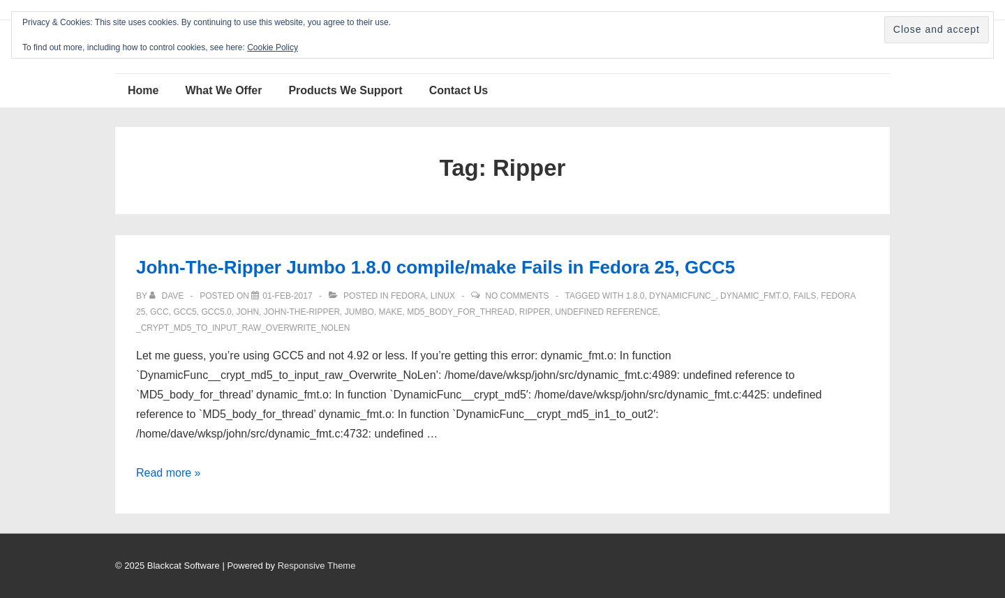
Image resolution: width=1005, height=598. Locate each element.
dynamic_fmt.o (754, 296)
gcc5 (184, 312)
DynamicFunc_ (682, 296)
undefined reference (606, 312)
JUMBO (359, 312)
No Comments (517, 296)
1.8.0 (635, 296)
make (390, 312)
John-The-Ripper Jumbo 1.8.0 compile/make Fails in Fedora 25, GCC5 (435, 267)
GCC (159, 312)
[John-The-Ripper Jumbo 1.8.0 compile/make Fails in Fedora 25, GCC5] (287, 296)
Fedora (408, 296)
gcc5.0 (216, 312)
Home (143, 90)
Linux (443, 296)
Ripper (535, 312)
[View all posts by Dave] (167, 296)
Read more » (168, 473)
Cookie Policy (272, 47)
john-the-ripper (302, 312)
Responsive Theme (317, 565)
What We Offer (223, 90)
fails (805, 296)
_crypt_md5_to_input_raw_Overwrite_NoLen (243, 328)
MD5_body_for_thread (460, 312)
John (247, 312)
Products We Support (345, 90)
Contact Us (458, 90)
